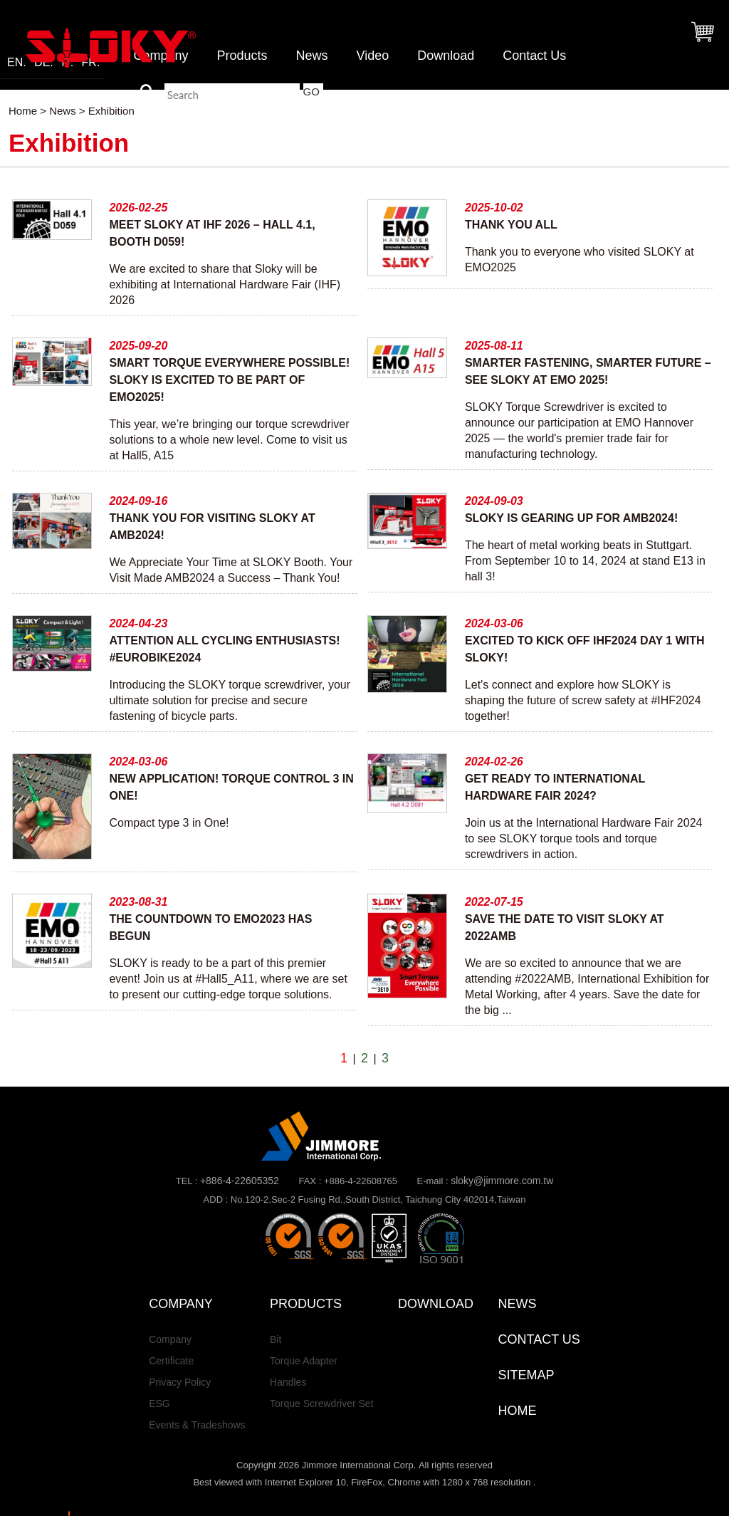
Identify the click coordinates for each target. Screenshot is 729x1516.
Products (241, 55)
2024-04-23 (138, 623)
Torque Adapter (303, 1360)
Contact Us (534, 55)
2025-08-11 (494, 346)
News (311, 55)
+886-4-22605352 (239, 1180)
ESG (159, 1403)
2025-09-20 (138, 346)
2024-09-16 (138, 501)
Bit (275, 1339)
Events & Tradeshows (197, 1425)
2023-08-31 (138, 902)
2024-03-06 (494, 623)
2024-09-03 (494, 501)
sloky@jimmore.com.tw (502, 1180)
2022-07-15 (494, 902)
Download (445, 55)
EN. (16, 62)
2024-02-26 (494, 762)
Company (170, 1339)
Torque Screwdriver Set (322, 1403)
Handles (288, 1382)
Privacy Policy (180, 1382)
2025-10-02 (494, 208)
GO (311, 91)
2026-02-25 (138, 208)
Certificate (171, 1360)
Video (372, 55)
